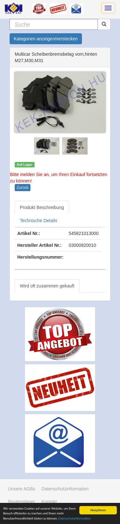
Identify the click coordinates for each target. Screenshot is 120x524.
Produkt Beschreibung (42, 207)
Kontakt (49, 501)
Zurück (22, 187)
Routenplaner (21, 501)
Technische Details (38, 220)
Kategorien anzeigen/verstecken (46, 38)
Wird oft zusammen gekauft (47, 285)
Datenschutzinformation (75, 519)
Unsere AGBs (21, 488)
